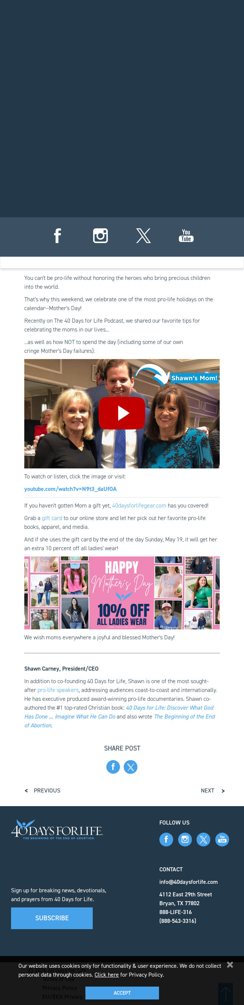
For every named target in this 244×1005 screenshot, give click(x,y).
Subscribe (52, 918)
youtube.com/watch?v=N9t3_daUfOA (70, 489)
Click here (107, 974)
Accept (122, 993)
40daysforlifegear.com (139, 505)
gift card (52, 518)
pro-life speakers (58, 690)
